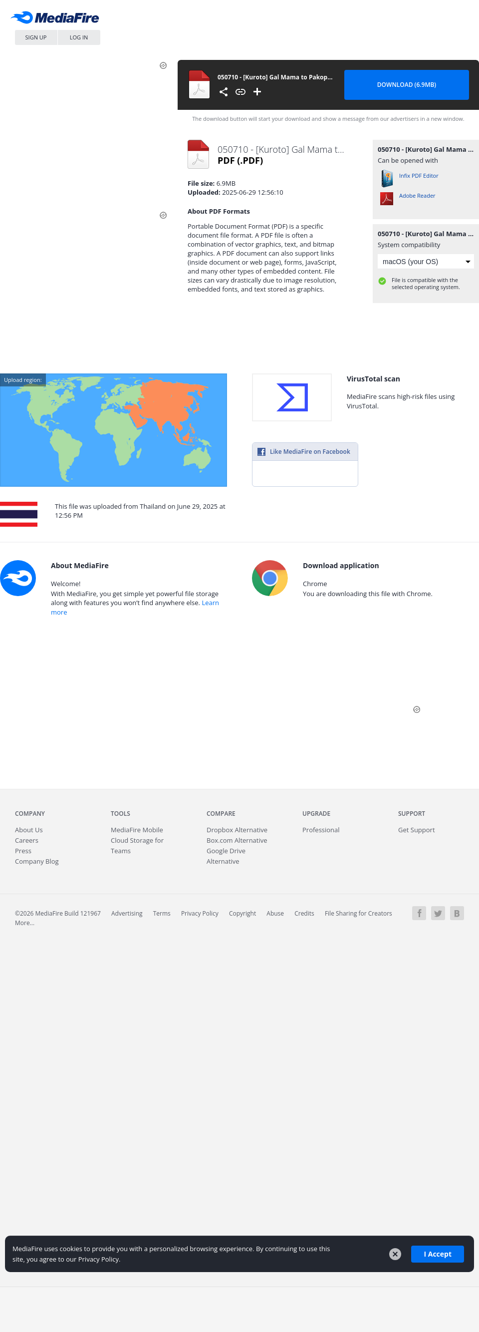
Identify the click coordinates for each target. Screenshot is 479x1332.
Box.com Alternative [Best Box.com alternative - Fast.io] (237, 840)
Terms (162, 913)
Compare (221, 813)
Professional (321, 829)
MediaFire (57, 19)
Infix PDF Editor (419, 175)
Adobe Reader (417, 195)
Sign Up (36, 37)
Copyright (242, 913)
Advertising (127, 913)
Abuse (275, 913)
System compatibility (409, 244)
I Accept (438, 1254)
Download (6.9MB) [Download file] (406, 84)
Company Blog (37, 861)
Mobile (137, 829)
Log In (79, 37)
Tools (120, 813)
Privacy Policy (200, 913)
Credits (304, 913)
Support (411, 813)
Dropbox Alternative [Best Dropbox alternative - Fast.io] (237, 829)
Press (23, 850)
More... (24, 923)
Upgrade (316, 813)
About (29, 829)
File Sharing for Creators (358, 913)
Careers (26, 840)
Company (30, 813)
